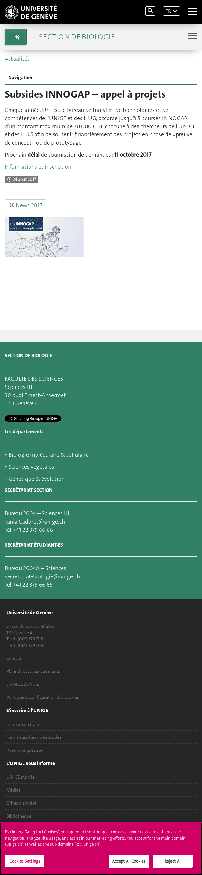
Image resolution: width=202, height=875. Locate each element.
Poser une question (24, 750)
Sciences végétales (31, 467)
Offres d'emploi (21, 803)
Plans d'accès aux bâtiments (33, 671)
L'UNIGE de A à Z (22, 684)
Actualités (17, 58)
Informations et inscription (38, 166)
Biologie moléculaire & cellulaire (49, 455)
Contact (13, 658)
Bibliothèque (18, 816)
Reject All (173, 864)
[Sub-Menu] (191, 36)
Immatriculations (23, 724)
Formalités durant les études (33, 737)
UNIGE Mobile (20, 777)
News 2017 (25, 205)
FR (168, 11)
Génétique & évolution (37, 479)
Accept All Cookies (129, 864)
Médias (13, 790)
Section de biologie (77, 37)
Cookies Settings (25, 864)
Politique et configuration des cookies (42, 697)
